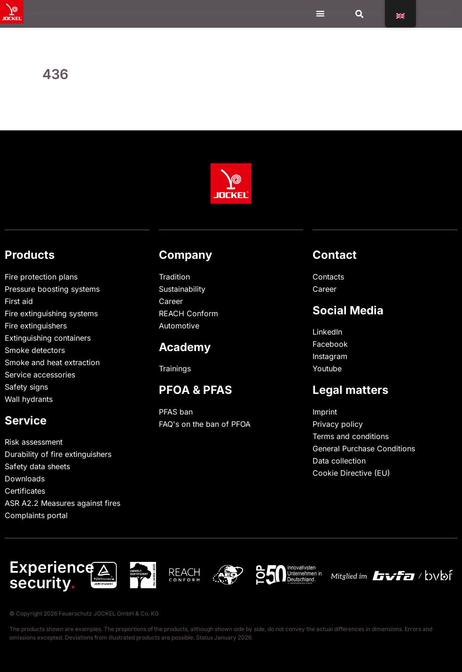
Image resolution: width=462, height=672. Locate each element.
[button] (360, 14)
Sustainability (182, 289)
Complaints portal (36, 515)
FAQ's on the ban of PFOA (205, 424)
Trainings (175, 368)
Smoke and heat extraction (52, 362)
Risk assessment (34, 442)
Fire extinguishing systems (51, 313)
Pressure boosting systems (52, 289)
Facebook (330, 344)
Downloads (25, 478)
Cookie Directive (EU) (351, 473)
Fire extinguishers (36, 325)
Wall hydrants (29, 399)
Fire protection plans (41, 276)
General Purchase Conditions (364, 448)
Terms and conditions (351, 436)
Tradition (174, 276)
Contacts (328, 276)
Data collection (339, 460)
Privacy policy (338, 424)
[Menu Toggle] (320, 13)
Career (171, 301)
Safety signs (26, 387)
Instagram (330, 356)
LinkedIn (327, 331)
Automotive (179, 325)
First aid (19, 301)
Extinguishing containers (48, 338)
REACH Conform (188, 313)
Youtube (327, 368)
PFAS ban (176, 411)
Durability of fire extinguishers (58, 454)
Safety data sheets (37, 466)
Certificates (25, 491)
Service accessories (40, 374)
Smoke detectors (35, 350)
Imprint (325, 411)
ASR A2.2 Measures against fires (62, 503)
